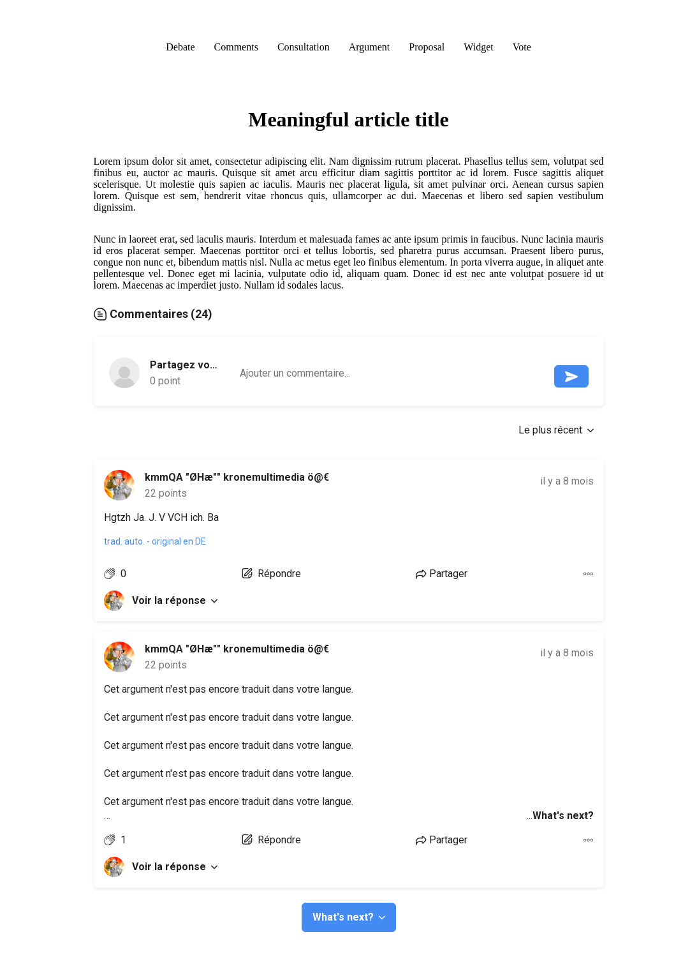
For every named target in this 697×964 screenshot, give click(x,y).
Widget (478, 46)
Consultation (303, 46)
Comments (236, 46)
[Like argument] (115, 574)
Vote (522, 46)
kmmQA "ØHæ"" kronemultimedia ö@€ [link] (237, 477)
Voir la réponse (174, 600)
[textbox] (396, 374)
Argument (369, 46)
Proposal (426, 46)
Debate (180, 46)
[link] (119, 485)
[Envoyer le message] (571, 376)
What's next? (348, 917)
